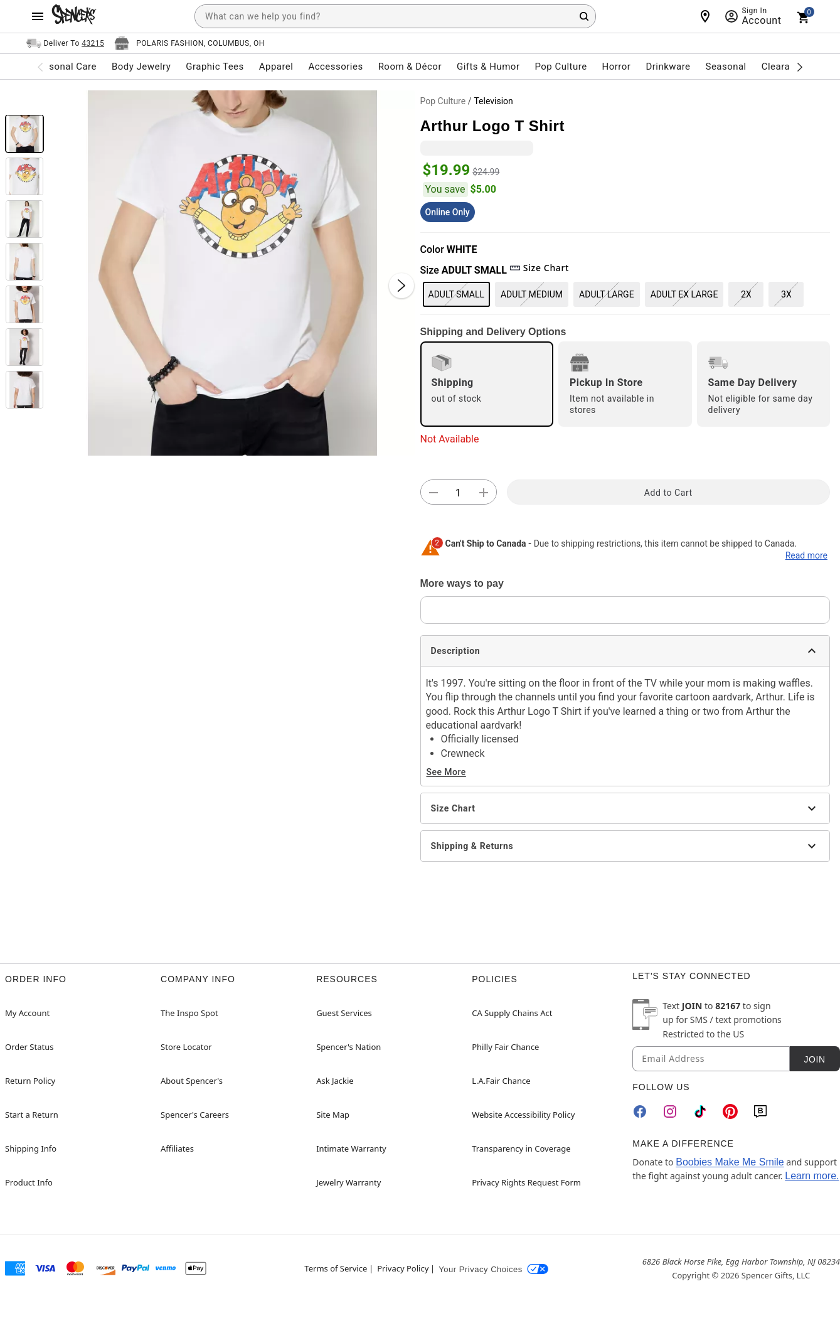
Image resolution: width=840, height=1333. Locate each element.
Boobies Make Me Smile (730, 1162)
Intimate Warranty (351, 1148)
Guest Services (344, 1013)
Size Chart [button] (539, 268)
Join (814, 1059)
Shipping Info (30, 1148)
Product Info (29, 1182)
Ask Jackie (335, 1080)
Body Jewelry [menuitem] (141, 66)
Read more (806, 555)
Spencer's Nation (348, 1046)
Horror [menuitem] (616, 66)
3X (786, 294)
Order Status (29, 1046)
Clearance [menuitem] (784, 66)
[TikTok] (700, 1111)
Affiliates (177, 1148)
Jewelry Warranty (348, 1182)
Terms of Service (335, 1268)
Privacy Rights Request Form (526, 1182)
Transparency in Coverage (521, 1148)
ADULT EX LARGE (684, 294)
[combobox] (395, 16)
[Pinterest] (730, 1111)
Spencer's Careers (195, 1114)
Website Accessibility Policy (523, 1114)
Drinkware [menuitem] (668, 66)
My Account (27, 1013)
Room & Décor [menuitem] (410, 66)
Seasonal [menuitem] (726, 66)
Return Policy (30, 1080)
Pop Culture (443, 101)
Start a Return (31, 1114)
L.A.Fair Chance (501, 1080)
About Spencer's (192, 1080)
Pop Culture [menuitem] (560, 66)
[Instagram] (670, 1111)
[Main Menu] (37, 16)
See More (446, 772)
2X (746, 294)
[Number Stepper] (458, 492)
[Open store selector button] (189, 43)
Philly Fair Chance (505, 1046)
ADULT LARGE (606, 294)
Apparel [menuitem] (276, 66)
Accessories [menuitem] (335, 66)
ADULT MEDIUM (532, 294)
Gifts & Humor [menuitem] (488, 66)
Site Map (332, 1114)
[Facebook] (639, 1111)
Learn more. (812, 1175)
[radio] (487, 384)
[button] (232, 273)
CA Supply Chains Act (512, 1013)
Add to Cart (668, 493)
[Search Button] (584, 16)
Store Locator (186, 1046)
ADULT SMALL (456, 294)
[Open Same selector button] (65, 43)
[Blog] (760, 1111)
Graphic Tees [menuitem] (214, 66)
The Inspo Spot (189, 1013)
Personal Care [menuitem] (65, 66)
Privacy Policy (402, 1268)
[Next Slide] (401, 285)
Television (493, 101)
